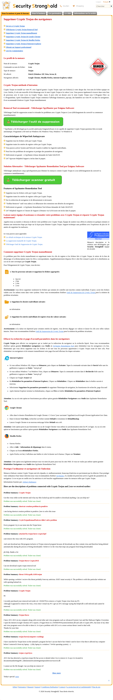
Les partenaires (55, 13)
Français (106, 2)
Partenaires (22, 687)
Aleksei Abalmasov (29, 482)
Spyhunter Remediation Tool (63, 346)
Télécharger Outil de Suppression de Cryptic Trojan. (24, 244)
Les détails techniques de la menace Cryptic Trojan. (24, 237)
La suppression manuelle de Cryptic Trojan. (21, 241)
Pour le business (38, 13)
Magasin (30, 687)
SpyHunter (60, 476)
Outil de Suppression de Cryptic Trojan (81, 292)
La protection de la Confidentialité (79, 687)
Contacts (62, 687)
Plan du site (96, 687)
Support (37, 687)
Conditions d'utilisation (49, 687)
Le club (68, 13)
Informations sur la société (85, 13)
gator (17, 677)
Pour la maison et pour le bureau (15, 13)
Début (15, 687)
